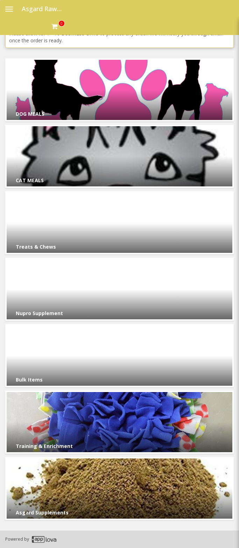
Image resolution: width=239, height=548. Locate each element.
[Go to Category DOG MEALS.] (119, 89)
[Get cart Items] (58, 26)
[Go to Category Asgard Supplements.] (119, 488)
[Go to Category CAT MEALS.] (119, 156)
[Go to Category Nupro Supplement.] (119, 289)
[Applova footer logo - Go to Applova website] (44, 539)
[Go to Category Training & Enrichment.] (119, 422)
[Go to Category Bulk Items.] (119, 355)
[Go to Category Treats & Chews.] (119, 222)
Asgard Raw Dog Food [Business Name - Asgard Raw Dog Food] (44, 9)
